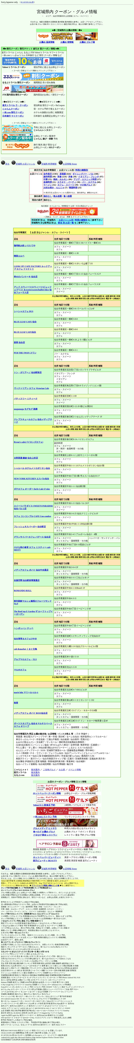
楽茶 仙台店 (19, 342)
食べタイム (5, 1001)
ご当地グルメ (49, 770)
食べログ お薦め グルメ (44, 832)
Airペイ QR (33, 1008)
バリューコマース (58, 980)
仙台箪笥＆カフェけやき (25, 639)
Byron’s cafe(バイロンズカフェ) (28, 442)
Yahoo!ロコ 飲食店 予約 (44, 805)
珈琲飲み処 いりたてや (24, 245)
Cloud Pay (28, 985)
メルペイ (50, 1018)
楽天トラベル (6, 1025)
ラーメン (47, 185)
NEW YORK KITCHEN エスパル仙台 (31, 479)
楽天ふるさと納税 (64, 1018)
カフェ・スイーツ (65, 185)
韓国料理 (73, 188)
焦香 (16, 703)
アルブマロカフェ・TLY (25, 659)
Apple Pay (15, 1015)
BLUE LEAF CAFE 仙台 (25, 322)
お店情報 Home (68, 164)
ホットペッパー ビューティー (47, 857)
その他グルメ (86, 185)
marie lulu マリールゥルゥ (26, 692)
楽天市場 (47, 1003)
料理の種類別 (81, 170)
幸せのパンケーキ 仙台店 (25, 277)
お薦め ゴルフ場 (87, 42)
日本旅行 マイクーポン (13, 116)
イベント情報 (74, 770)
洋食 (70, 177)
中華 (45, 179)
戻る (5, 164)
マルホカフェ (20, 670)
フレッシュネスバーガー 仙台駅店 (30, 526)
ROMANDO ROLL (23, 590)
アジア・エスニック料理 (85, 179)
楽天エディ (5, 1006)
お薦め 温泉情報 (46, 42)
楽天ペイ (64, 1003)
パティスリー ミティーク (25, 399)
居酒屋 (63, 174)
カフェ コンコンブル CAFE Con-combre (32, 516)
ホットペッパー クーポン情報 (47, 793)
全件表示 (47, 174)
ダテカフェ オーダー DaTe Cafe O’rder (32, 489)
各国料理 (47, 182)
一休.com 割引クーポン (13, 112)
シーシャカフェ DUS (23, 311)
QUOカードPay (28, 1018)
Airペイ (17, 1008)
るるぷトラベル (27, 1025)
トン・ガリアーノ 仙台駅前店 (28, 372)
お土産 (62, 770)
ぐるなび (4, 921)
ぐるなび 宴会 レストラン (45, 835)
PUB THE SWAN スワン (25, 353)
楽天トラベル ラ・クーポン (15, 105)
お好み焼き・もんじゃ (53, 188)
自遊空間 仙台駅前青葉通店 (27, 580)
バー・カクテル (89, 182)
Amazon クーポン (17, 1001)
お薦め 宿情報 (67, 42)
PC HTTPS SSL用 (27, 2)
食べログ (4, 942)
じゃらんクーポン (10, 109)
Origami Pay (45, 1013)
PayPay (60, 1013)
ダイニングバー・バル (82, 174)
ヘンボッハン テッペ (23, 628)
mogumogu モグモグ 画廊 (25, 409)
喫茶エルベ (19, 256)
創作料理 (47, 177)
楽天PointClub (42, 1015)
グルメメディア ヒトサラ (45, 828)
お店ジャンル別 (66, 220)
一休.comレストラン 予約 (45, 817)
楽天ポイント (45, 1025)
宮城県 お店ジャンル (23, 164)
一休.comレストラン (21, 933)
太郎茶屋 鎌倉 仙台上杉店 (26, 458)
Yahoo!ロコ (55, 914)
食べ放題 (67, 196)
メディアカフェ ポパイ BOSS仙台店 (31, 713)
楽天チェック (23, 1006)
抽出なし (47, 196)
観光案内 (35, 770)
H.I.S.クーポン (30, 1001)
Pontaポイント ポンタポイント (12, 987)
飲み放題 (57, 196)
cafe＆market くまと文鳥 (25, 649)
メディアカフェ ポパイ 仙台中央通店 (31, 570)
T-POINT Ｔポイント (53, 987)
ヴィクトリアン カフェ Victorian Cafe (31, 388)
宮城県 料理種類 (47, 164)
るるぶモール (6, 952)
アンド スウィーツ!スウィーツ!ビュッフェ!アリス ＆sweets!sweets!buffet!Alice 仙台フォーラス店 (33, 290)
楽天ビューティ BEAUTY (45, 860)
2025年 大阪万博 (35, 1033)
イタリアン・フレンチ (88, 177)
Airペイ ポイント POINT (61, 1008)
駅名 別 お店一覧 (66, 223)
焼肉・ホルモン (60, 179)
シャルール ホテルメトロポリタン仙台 (32, 468)
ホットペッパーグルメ (9, 890)
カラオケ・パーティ (66, 182)
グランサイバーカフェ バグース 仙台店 (32, 537)
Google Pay (10, 985)
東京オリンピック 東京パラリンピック (32, 1030)
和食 (59, 177)
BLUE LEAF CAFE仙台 (25, 332)
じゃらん (16, 1025)
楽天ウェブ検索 (19, 982)
